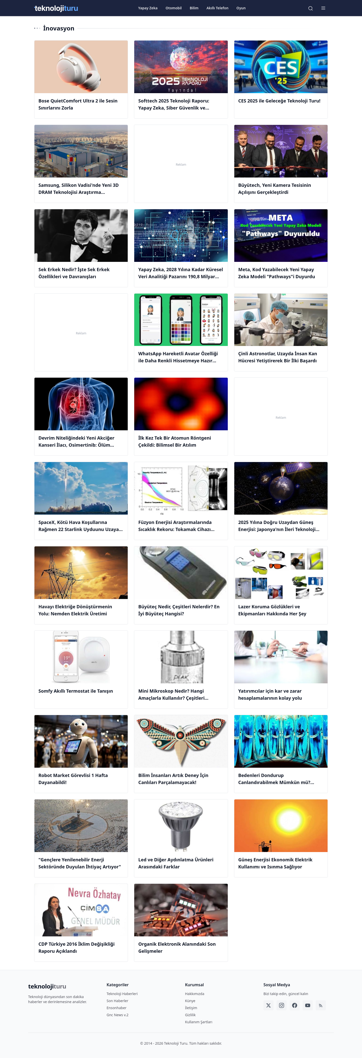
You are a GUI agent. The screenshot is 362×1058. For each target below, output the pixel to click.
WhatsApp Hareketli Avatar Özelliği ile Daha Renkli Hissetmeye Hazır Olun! (178, 360)
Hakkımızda (194, 993)
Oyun (241, 8)
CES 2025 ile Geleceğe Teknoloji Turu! (279, 101)
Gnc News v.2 (117, 1014)
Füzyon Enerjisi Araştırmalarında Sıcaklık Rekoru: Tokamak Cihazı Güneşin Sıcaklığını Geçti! (175, 529)
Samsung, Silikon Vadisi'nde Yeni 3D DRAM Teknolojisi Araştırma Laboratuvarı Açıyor (78, 192)
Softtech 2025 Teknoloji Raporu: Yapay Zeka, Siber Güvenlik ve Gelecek (173, 108)
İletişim (191, 1007)
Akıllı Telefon (217, 8)
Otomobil (174, 8)
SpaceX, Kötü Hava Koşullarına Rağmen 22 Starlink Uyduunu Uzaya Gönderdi (78, 529)
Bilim (194, 8)
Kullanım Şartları (198, 1021)
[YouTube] (308, 1005)
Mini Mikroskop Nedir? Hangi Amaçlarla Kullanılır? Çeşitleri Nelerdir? (171, 698)
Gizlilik (190, 1014)
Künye (190, 1000)
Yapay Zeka (148, 8)
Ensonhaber (116, 1007)
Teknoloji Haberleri (122, 993)
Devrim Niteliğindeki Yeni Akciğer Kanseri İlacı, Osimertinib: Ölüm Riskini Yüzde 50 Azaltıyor (76, 445)
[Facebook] (295, 1005)
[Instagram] (282, 1005)
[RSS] (321, 1005)
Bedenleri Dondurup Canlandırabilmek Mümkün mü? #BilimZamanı (274, 782)
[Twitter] (268, 1005)
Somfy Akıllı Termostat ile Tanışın (75, 691)
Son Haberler (117, 1000)
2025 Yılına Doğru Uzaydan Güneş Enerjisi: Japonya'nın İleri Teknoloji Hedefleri (277, 529)
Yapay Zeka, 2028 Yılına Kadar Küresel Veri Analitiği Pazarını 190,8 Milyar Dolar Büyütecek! (180, 276)
